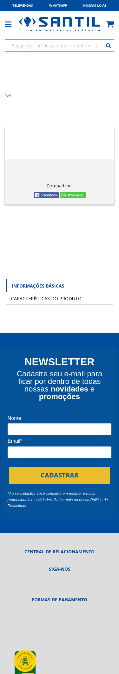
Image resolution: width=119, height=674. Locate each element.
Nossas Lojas (95, 5)
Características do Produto (46, 298)
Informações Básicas (38, 286)
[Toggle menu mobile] (11, 24)
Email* (15, 441)
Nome (14, 418)
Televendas (22, 5)
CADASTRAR (59, 475)
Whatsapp (58, 5)
